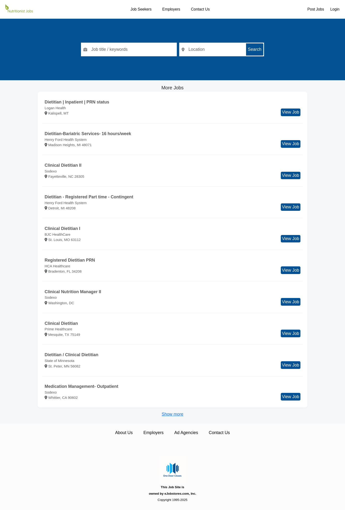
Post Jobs (315, 9)
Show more (172, 414)
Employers (171, 9)
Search (255, 49)
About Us (123, 432)
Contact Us (200, 9)
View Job (290, 112)
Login (334, 9)
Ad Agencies (186, 432)
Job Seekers (141, 9)
